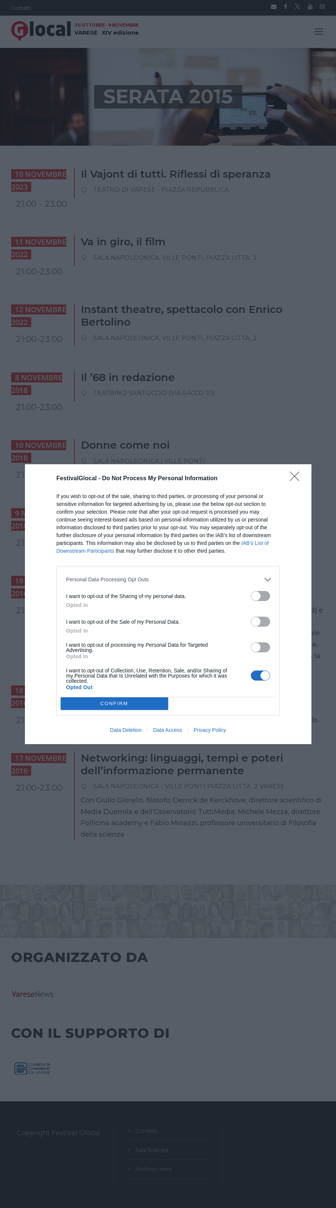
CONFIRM (114, 703)
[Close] (297, 479)
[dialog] (168, 604)
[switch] (260, 596)
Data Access (167, 730)
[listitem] (168, 580)
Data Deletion (126, 730)
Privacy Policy (209, 730)
